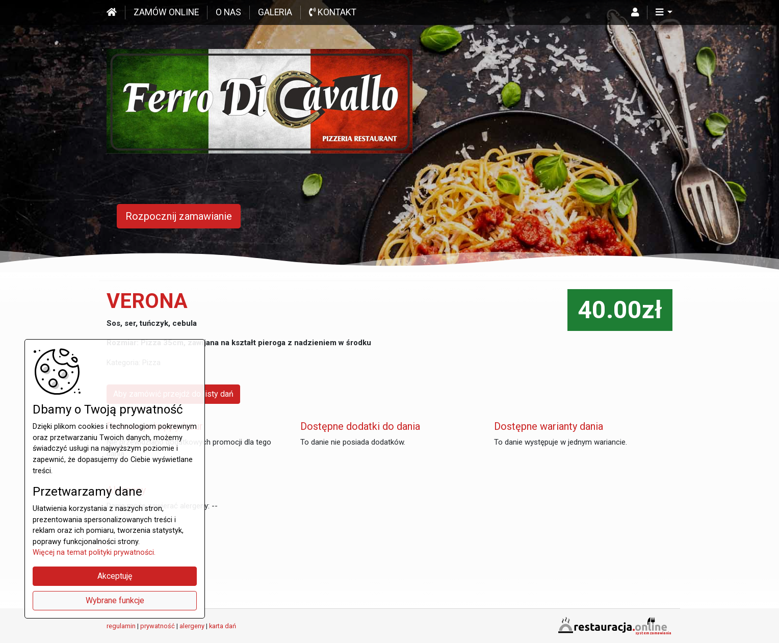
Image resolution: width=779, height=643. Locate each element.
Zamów (166, 12)
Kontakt (332, 12)
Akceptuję (114, 576)
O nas (228, 12)
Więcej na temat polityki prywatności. (94, 552)
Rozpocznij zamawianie (178, 216)
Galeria (275, 12)
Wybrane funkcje (115, 600)
